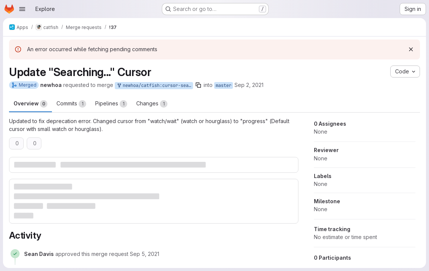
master (223, 85)
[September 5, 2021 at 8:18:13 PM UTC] (144, 254)
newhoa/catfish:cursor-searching (154, 85)
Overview (30, 104)
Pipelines (111, 104)
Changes (151, 104)
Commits (71, 104)
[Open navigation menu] (22, 9)
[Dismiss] (410, 49)
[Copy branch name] (198, 85)
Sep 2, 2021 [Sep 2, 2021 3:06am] (248, 85)
